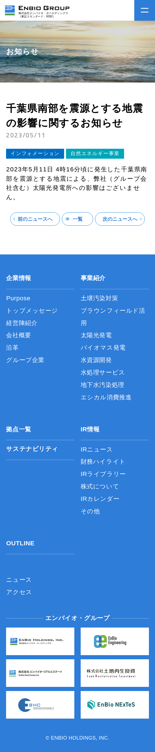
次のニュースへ (120, 219)
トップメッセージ (32, 310)
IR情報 (90, 429)
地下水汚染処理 (102, 384)
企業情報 (18, 278)
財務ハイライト (103, 461)
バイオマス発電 (103, 347)
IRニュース (97, 449)
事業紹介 (93, 278)
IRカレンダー (100, 498)
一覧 (78, 219)
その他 (90, 511)
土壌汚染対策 (99, 298)
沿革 (12, 347)
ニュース (19, 579)
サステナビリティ (32, 448)
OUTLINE (20, 543)
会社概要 (18, 335)
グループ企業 (25, 360)
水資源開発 (96, 360)
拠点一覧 (18, 429)
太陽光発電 (96, 335)
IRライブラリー (103, 474)
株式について (100, 486)
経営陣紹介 (21, 323)
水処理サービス (103, 372)
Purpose (18, 298)
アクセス (19, 592)
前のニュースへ (35, 219)
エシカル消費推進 (106, 397)
